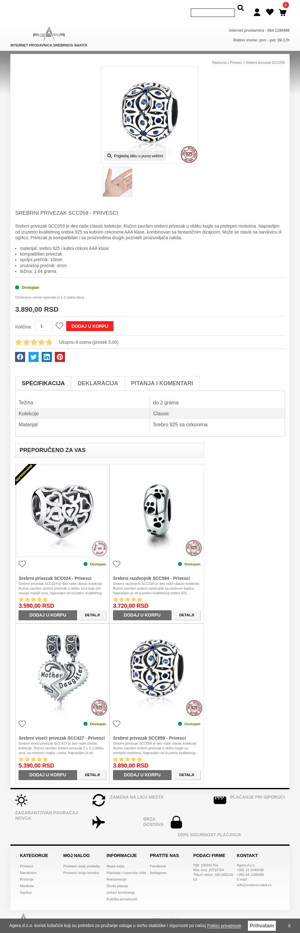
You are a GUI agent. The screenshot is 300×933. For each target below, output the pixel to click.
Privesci (26, 857)
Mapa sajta (115, 857)
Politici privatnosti (224, 926)
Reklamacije (117, 870)
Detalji (92, 606)
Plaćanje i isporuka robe (127, 864)
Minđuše (27, 877)
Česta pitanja (117, 877)
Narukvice (28, 864)
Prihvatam (262, 925)
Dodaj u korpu (90, 317)
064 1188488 (278, 21)
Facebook (158, 857)
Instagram (158, 864)
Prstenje (26, 870)
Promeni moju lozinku (81, 864)
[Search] (213, 8)
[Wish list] (270, 8)
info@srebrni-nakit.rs (254, 876)
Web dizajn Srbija (166, 911)
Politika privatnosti (122, 890)
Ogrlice (26, 883)
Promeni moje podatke (81, 857)
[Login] (257, 8)
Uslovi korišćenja (121, 883)
